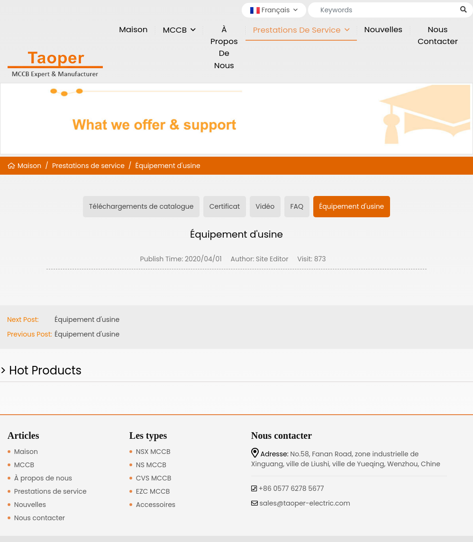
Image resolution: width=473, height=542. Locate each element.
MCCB (175, 30)
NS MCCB (151, 465)
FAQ (296, 206)
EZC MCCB (153, 491)
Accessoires (155, 504)
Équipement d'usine (168, 165)
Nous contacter (438, 35)
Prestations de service (297, 30)
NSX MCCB (153, 451)
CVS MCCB (153, 478)
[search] (463, 9)
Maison (133, 29)
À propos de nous (224, 47)
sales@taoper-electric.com (305, 503)
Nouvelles (383, 29)
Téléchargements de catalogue (141, 206)
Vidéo (264, 206)
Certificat (224, 206)
